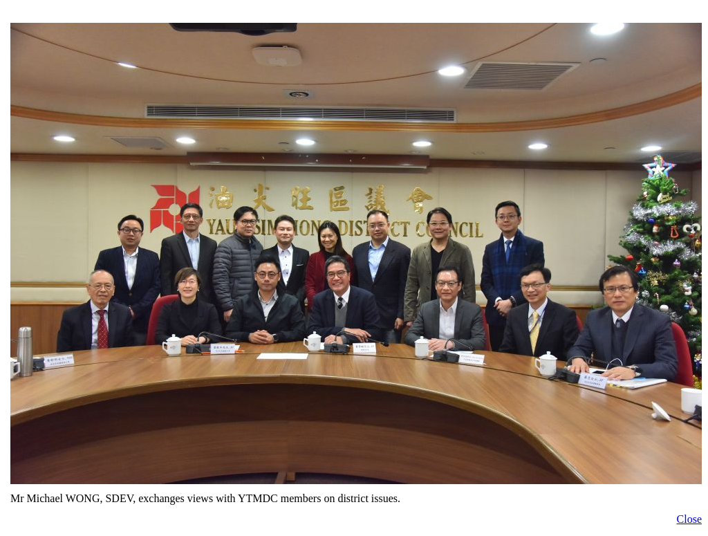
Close (689, 519)
